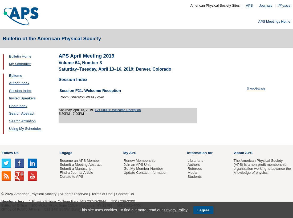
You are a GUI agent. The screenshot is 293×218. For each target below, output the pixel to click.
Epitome (15, 76)
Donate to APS (71, 177)
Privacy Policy (175, 210)
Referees (195, 169)
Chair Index (18, 106)
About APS (243, 153)
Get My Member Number (143, 169)
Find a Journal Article (76, 173)
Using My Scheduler (25, 129)
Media (192, 173)
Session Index (20, 91)
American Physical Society (35, 194)
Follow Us (10, 153)
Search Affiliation (22, 121)
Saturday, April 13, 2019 (76, 110)
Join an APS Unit (137, 165)
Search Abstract (21, 113)
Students (195, 177)
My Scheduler (20, 64)
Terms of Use (101, 194)
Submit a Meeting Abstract (80, 165)
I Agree (203, 210)
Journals (265, 5)
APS (249, 5)
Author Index (19, 83)
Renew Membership (140, 161)
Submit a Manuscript (76, 169)
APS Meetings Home (274, 21)
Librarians (195, 161)
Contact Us (125, 194)
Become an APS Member (80, 161)
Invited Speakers (22, 98)
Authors (194, 165)
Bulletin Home (20, 56)
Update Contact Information (145, 173)
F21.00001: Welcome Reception (118, 110)
